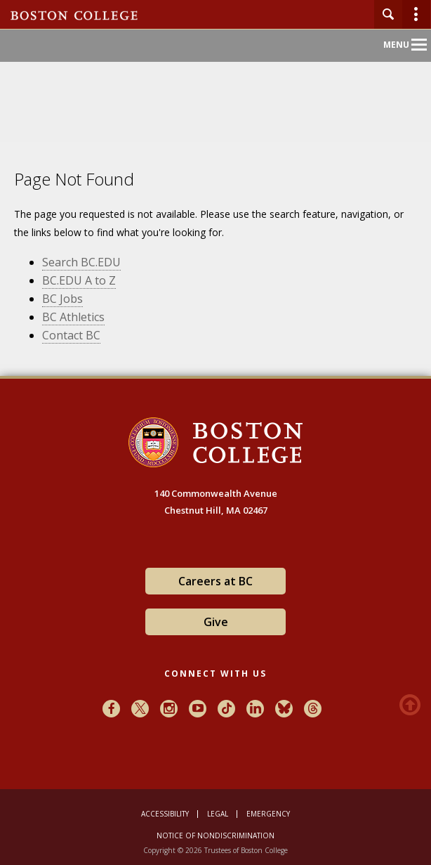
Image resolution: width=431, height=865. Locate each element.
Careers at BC (215, 581)
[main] (215, 278)
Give (216, 622)
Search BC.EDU (81, 262)
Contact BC (71, 335)
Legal (217, 814)
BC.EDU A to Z (79, 280)
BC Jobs (62, 298)
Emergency (268, 814)
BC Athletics (73, 317)
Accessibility (165, 814)
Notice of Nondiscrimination (215, 835)
